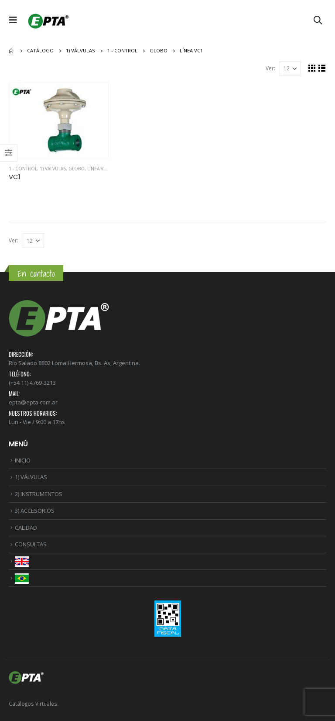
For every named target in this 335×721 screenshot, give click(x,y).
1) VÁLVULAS (53, 169)
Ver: (270, 68)
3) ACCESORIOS (35, 510)
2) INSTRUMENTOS (38, 494)
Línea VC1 (98, 169)
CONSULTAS (31, 544)
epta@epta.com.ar (33, 402)
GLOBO (76, 169)
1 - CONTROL (23, 169)
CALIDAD (26, 527)
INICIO (23, 460)
